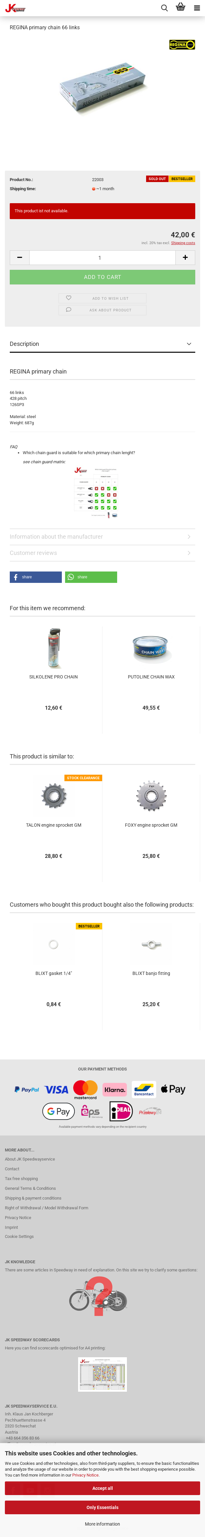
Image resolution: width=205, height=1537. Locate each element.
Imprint (11, 1227)
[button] (36, 577)
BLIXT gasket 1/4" (53, 973)
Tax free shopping (21, 1178)
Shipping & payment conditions (33, 1198)
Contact (12, 1168)
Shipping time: (23, 188)
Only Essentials (102, 1507)
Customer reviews (33, 552)
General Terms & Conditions (30, 1188)
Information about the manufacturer (56, 536)
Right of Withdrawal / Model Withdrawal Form (46, 1207)
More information (102, 1524)
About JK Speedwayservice (30, 1159)
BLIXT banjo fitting (151, 973)
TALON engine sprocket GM (53, 825)
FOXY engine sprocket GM (151, 825)
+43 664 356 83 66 (22, 1438)
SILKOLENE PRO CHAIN (53, 676)
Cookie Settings (19, 1236)
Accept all (102, 1488)
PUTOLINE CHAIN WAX (151, 676)
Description (24, 343)
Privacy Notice (85, 1475)
